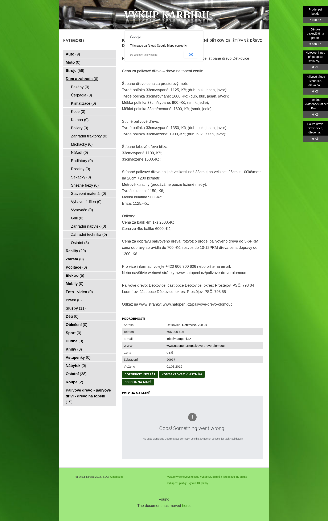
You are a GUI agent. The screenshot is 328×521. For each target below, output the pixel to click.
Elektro (75, 275)
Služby (76, 308)
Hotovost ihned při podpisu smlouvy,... (315, 57)
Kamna (80, 120)
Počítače (76, 267)
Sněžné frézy (85, 185)
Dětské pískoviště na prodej (315, 34)
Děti (72, 316)
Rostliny (80, 169)
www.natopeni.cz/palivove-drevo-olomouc (196, 345)
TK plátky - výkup (185, 483)
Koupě (74, 382)
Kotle (78, 111)
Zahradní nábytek (88, 226)
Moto (73, 62)
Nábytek (76, 366)
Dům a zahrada (82, 79)
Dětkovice (189, 325)
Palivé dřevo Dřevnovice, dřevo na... (315, 128)
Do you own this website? (144, 54)
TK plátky (202, 483)
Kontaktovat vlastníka (182, 374)
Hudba (74, 341)
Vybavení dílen (86, 202)
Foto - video (79, 292)
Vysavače (82, 210)
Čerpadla (81, 95)
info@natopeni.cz (179, 338)
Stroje (75, 71)
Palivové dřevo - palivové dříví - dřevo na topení (88, 396)
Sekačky (81, 177)
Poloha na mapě (137, 382)
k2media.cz (116, 476)
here (186, 506)
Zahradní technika (89, 234)
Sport (73, 333)
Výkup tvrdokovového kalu (183, 476)
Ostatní (80, 243)
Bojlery (79, 128)
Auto (73, 54)
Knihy (74, 349)
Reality (76, 251)
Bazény (80, 87)
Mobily (74, 284)
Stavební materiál (88, 193)
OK (191, 54)
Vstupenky (78, 357)
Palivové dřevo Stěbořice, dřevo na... (315, 81)
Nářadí (79, 152)
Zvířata (75, 259)
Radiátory (82, 161)
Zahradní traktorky (89, 136)
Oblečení (76, 325)
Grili (77, 218)
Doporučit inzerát (140, 374)
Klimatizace (83, 103)
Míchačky (82, 144)
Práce (74, 300)
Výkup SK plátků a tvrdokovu (217, 476)
